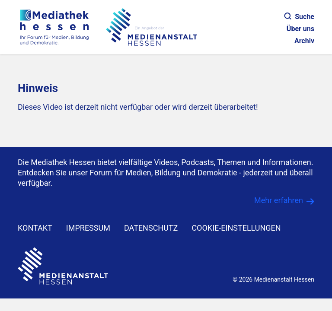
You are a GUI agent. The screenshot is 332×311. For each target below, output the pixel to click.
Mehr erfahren (278, 200)
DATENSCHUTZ (151, 227)
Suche (299, 17)
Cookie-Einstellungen (236, 227)
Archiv (304, 41)
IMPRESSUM (88, 227)
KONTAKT (35, 227)
